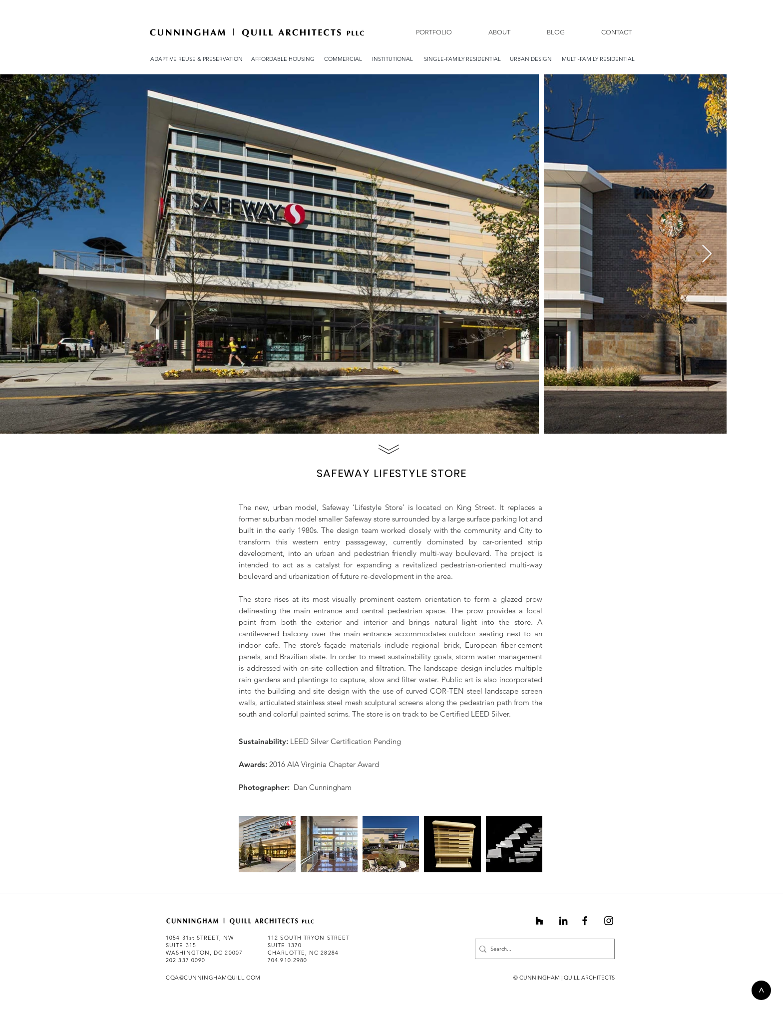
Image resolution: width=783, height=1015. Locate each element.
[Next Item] (707, 254)
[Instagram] (609, 921)
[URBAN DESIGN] (531, 59)
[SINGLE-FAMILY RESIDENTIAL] (462, 59)
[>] (761, 990)
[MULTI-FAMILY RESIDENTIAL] (598, 59)
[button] (488, 32)
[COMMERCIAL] (343, 59)
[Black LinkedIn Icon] (563, 921)
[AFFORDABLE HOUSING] (283, 59)
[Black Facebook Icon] (585, 921)
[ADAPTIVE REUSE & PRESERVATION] (196, 59)
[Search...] (541, 949)
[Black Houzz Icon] (539, 921)
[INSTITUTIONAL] (392, 59)
